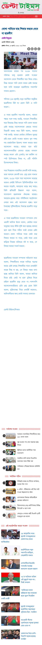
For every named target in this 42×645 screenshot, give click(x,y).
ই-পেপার (21, 13)
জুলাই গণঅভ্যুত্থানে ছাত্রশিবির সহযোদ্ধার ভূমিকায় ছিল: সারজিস (29, 609)
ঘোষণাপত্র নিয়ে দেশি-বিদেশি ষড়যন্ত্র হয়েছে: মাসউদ (28, 636)
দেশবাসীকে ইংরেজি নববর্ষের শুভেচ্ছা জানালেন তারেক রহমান (29, 566)
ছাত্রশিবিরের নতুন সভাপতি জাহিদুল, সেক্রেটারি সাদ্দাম (27, 552)
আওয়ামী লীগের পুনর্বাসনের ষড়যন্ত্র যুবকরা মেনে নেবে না (30, 623)
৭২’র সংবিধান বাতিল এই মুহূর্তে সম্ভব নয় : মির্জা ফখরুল (28, 579)
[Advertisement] (21, 358)
